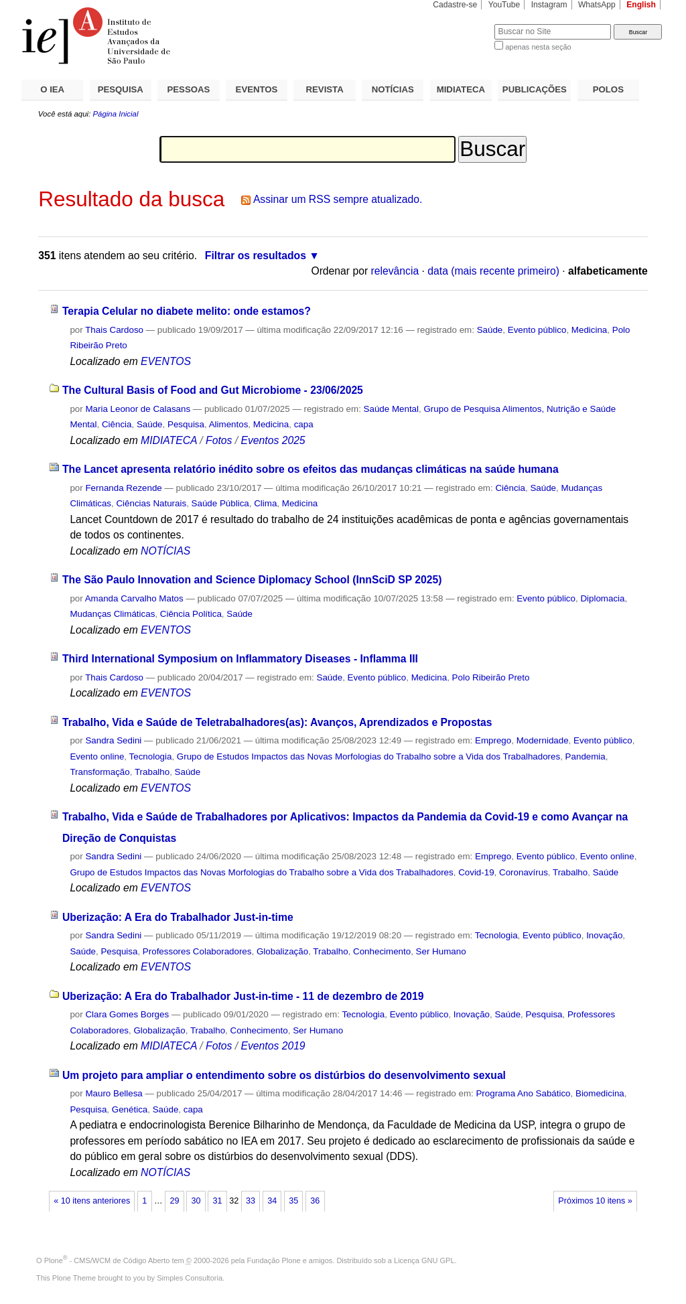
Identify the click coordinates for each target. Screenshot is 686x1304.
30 (195, 1201)
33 (250, 1201)
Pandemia (585, 756)
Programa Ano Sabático (523, 1093)
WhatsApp (597, 4)
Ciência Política (191, 614)
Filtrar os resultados (255, 255)
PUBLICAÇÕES (534, 89)
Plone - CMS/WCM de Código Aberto (107, 1260)
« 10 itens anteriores (92, 1201)
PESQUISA (120, 89)
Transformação (99, 772)
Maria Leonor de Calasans (137, 409)
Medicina (589, 330)
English (641, 4)
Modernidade (543, 740)
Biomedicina (599, 1093)
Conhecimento (382, 951)
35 (293, 1201)
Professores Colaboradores (197, 951)
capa (304, 424)
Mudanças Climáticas (112, 614)
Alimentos (229, 424)
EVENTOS (257, 89)
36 (315, 1201)
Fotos (219, 440)
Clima (265, 503)
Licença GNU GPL (424, 1260)
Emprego (493, 740)
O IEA (52, 89)
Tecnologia (150, 756)
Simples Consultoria (189, 1278)
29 (174, 1201)
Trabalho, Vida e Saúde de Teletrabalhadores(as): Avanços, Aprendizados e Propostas (277, 722)
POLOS (608, 89)
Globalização (282, 951)
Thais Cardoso (114, 330)
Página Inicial (115, 114)
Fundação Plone (274, 1260)
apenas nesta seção (538, 47)
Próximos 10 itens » (595, 1201)
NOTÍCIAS (393, 89)
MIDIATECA (461, 89)
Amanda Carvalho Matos (134, 598)
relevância (395, 271)
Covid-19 (476, 872)
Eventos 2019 (273, 1046)
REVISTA (325, 89)
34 (272, 1201)
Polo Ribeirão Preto (491, 677)
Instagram (549, 4)
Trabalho (152, 772)
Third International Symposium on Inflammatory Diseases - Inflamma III (240, 658)
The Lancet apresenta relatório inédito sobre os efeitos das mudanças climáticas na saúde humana (310, 469)
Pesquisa (185, 424)
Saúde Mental (391, 409)
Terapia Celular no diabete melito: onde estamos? (186, 311)
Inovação (604, 935)
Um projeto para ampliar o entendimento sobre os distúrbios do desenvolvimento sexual (284, 1075)
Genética (129, 1109)
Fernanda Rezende (123, 488)
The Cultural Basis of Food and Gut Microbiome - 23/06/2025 (212, 390)
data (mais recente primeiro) (493, 271)
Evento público (537, 330)
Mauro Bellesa (113, 1093)
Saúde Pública (220, 503)
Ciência (117, 424)
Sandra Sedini (113, 740)
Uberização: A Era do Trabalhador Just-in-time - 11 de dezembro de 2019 (243, 996)
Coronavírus (523, 872)
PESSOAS (188, 89)
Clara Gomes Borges (127, 1014)
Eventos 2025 (273, 440)
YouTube (504, 4)
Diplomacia (602, 598)
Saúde (490, 330)
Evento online (97, 756)
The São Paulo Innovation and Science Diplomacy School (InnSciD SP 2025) (252, 579)
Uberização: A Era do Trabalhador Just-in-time (177, 917)
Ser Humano (441, 951)
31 (217, 1201)
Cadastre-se (455, 4)
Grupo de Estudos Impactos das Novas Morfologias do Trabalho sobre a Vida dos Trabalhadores (368, 756)
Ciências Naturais (151, 503)
